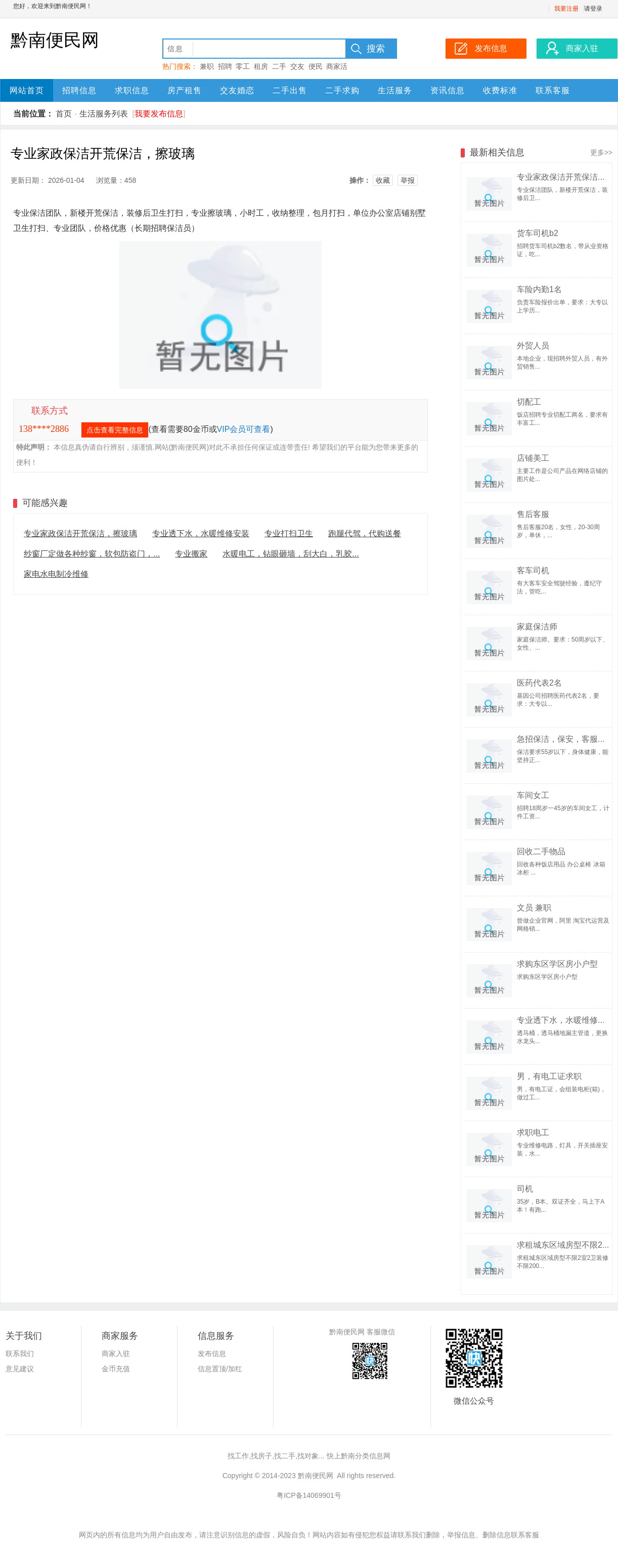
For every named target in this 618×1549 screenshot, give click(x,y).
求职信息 (132, 90)
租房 (261, 66)
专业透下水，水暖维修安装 (200, 533)
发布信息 (212, 1353)
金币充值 (116, 1369)
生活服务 (395, 90)
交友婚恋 (237, 90)
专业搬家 (191, 553)
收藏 (383, 180)
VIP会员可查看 (244, 429)
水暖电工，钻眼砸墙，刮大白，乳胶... (291, 553)
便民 (315, 66)
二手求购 (342, 90)
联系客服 (553, 90)
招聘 (225, 66)
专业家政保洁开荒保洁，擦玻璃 (80, 533)
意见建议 (20, 1369)
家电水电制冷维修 (56, 574)
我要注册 (566, 8)
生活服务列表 (103, 113)
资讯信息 (447, 90)
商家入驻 (116, 1353)
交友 (297, 66)
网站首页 (27, 90)
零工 (243, 66)
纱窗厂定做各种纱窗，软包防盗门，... (92, 553)
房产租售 (184, 90)
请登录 (593, 8)
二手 (279, 66)
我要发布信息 (159, 113)
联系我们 (20, 1353)
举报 (408, 180)
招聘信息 (79, 90)
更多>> (601, 152)
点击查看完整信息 (114, 430)
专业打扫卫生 (288, 533)
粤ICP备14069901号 (309, 1495)
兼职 (207, 66)
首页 (64, 113)
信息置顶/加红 (220, 1369)
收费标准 (500, 90)
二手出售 (290, 90)
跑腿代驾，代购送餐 (364, 533)
